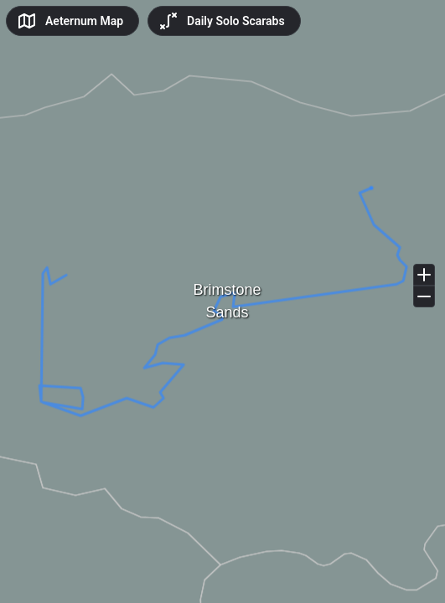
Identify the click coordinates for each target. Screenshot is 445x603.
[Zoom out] (424, 296)
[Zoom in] (424, 275)
